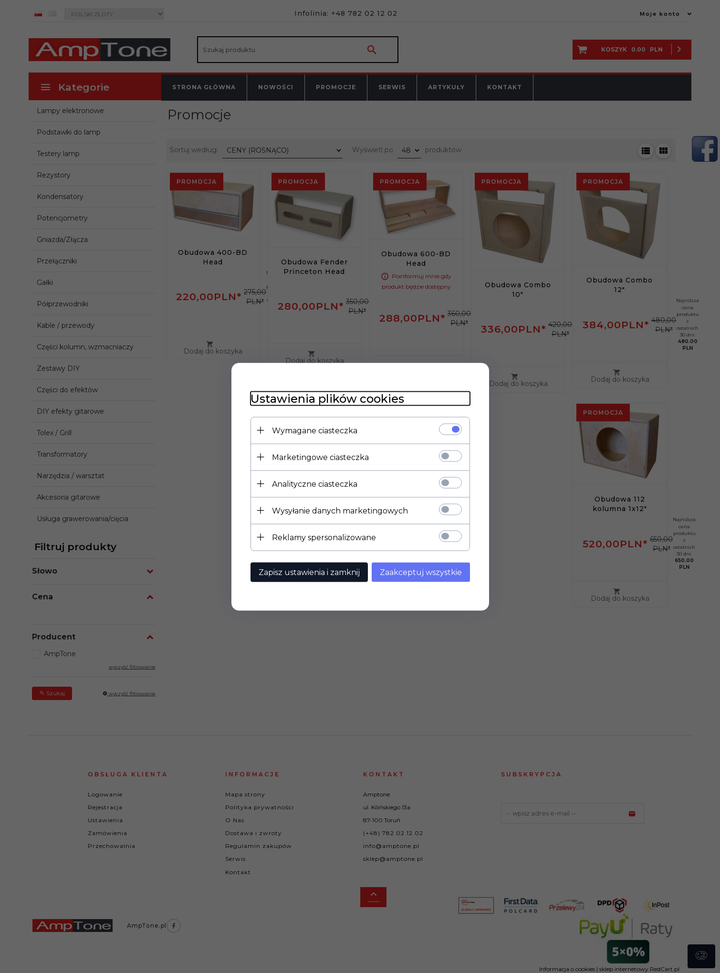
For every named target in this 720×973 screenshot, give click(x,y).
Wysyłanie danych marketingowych (340, 510)
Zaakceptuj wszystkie (421, 571)
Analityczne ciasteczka (314, 483)
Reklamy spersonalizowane (324, 537)
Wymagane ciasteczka (314, 430)
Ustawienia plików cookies (327, 398)
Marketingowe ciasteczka (320, 456)
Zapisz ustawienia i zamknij (309, 571)
